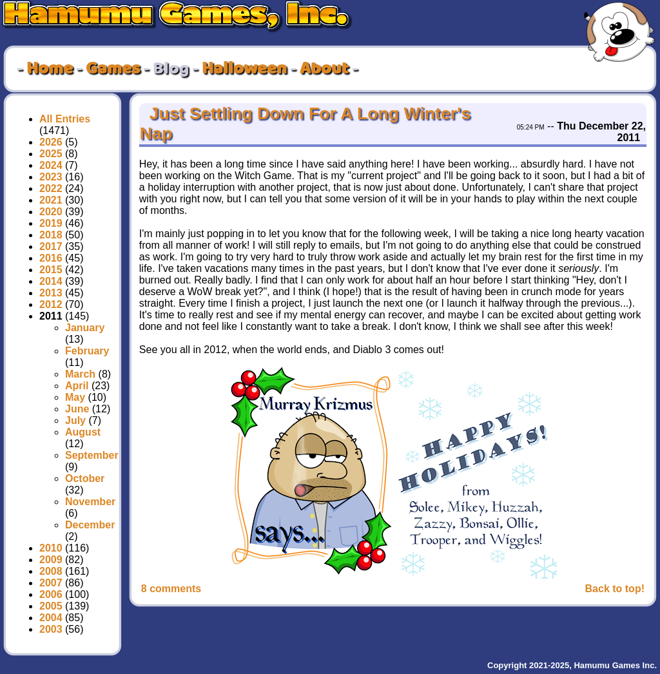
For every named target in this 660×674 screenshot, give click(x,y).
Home (49, 68)
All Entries (64, 118)
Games (113, 68)
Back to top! (615, 588)
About (324, 68)
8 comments (171, 588)
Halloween (244, 68)
